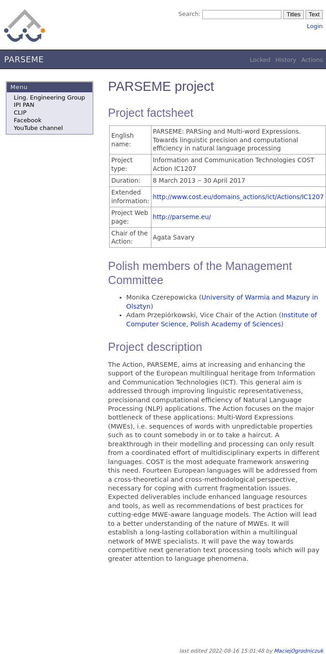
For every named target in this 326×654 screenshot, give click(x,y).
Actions (312, 59)
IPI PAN (24, 104)
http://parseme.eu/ (182, 216)
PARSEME (24, 59)
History (286, 59)
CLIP (20, 112)
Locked (260, 59)
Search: (189, 13)
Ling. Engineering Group (49, 97)
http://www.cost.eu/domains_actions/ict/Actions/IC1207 (238, 196)
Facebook (27, 120)
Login (315, 26)
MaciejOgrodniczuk (298, 651)
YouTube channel (38, 128)
